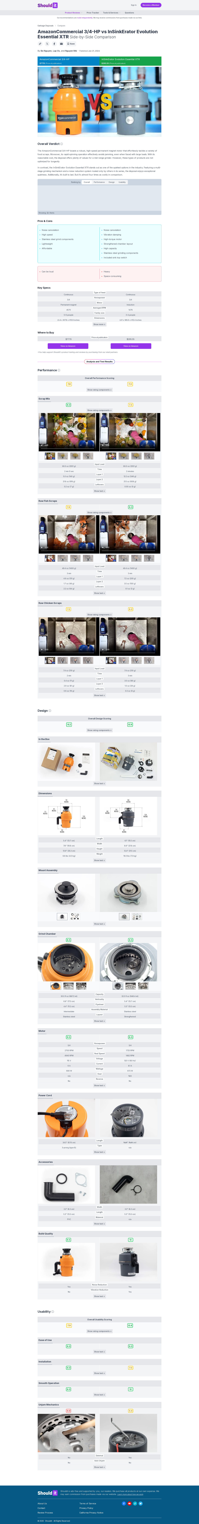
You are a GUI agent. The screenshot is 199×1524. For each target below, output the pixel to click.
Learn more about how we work (130, 1494)
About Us (42, 1503)
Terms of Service (87, 1503)
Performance (99, 182)
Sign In (134, 5)
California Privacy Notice (91, 1512)
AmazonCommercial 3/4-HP (54, 59)
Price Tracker (93, 13)
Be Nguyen (46, 51)
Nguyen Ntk (71, 51)
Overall (87, 182)
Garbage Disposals (45, 26)
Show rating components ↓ (99, 390)
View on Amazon (68, 346)
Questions (129, 13)
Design (112, 182)
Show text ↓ (99, 491)
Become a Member (151, 5)
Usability (122, 182)
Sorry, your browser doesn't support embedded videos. (67, 432)
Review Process (45, 1512)
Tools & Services (112, 13)
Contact (41, 1508)
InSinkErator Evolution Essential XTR (121, 59)
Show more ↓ (99, 324)
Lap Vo (56, 51)
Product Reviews (74, 13)
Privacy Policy (86, 1508)
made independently (85, 18)
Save (71, 44)
